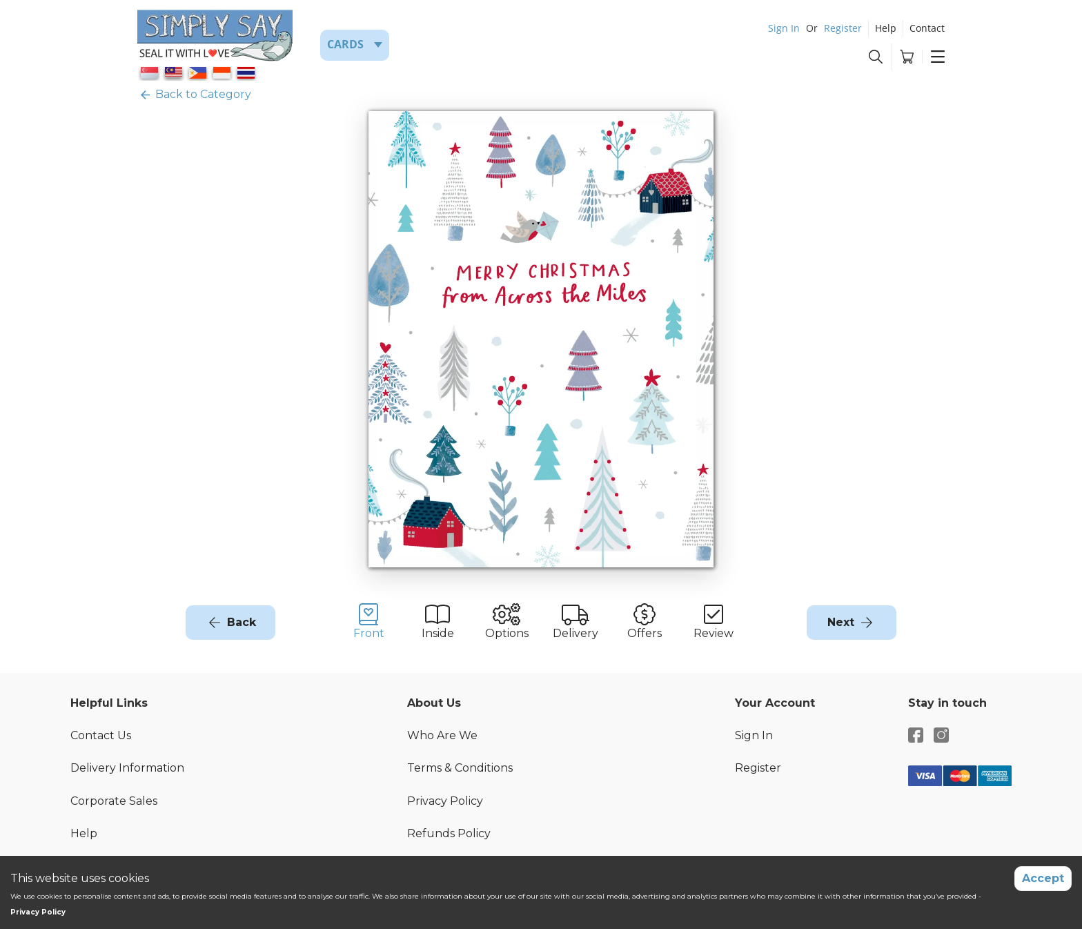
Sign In (784, 28)
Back (241, 622)
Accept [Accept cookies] (1043, 878)
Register (843, 28)
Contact (927, 28)
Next (840, 622)
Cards (345, 44)
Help (885, 28)
